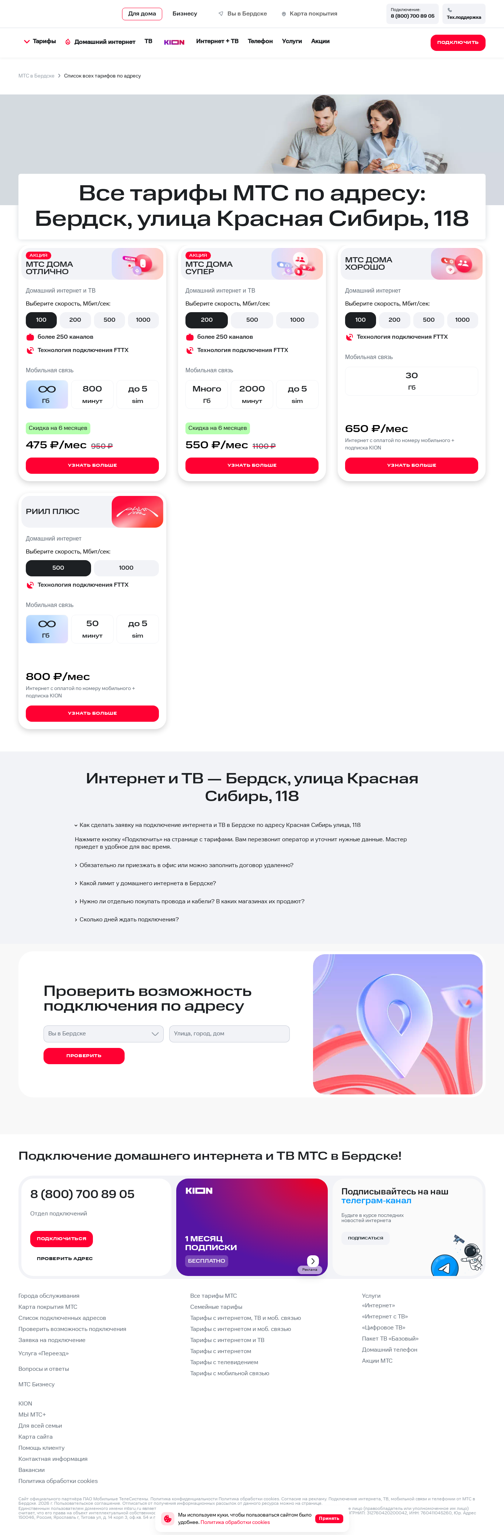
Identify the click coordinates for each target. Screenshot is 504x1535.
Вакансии (31, 1470)
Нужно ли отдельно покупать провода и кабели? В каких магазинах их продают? (189, 901)
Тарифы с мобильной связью (229, 1373)
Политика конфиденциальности (184, 1499)
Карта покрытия (313, 13)
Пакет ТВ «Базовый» (390, 1338)
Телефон (260, 41)
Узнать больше (92, 465)
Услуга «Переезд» (43, 1353)
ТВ (148, 41)
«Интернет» (378, 1305)
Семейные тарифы (216, 1307)
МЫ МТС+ (32, 1414)
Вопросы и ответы (43, 1369)
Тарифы (40, 41)
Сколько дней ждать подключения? (126, 919)
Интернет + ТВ (217, 41)
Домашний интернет (100, 42)
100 (41, 320)
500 (109, 320)
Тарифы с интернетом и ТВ (227, 1340)
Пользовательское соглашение (87, 1503)
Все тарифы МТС (213, 1296)
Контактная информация (53, 1459)
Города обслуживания (49, 1296)
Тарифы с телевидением (224, 1362)
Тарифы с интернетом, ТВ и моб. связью (245, 1318)
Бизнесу (185, 13)
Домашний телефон (389, 1349)
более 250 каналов (65, 337)
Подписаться (365, 1238)
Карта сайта (35, 1437)
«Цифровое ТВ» (383, 1327)
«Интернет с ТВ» (385, 1316)
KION (25, 1403)
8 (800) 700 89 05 (412, 16)
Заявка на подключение (52, 1340)
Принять (329, 1518)
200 (75, 320)
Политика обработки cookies (58, 1481)
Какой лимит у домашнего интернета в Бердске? (144, 883)
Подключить (142, 839)
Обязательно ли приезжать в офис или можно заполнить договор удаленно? (183, 865)
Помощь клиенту (41, 1448)
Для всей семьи (40, 1425)
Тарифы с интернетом (220, 1351)
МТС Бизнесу (36, 1384)
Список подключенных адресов (62, 1318)
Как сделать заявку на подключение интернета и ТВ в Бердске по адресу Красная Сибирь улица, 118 (217, 825)
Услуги (292, 41)
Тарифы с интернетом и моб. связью (240, 1329)
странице (311, 1503)
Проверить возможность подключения (72, 1329)
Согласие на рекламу (303, 1499)
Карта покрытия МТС (47, 1307)
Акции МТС (377, 1361)
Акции (320, 41)
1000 (143, 320)
